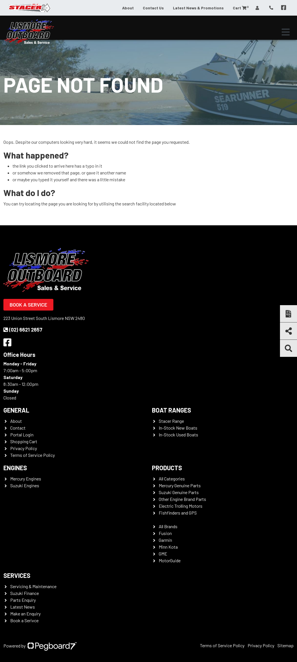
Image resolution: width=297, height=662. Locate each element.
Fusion (165, 533)
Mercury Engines (25, 478)
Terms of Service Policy (32, 455)
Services (16, 575)
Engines (15, 467)
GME (163, 553)
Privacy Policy (23, 448)
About (128, 7)
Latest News (22, 606)
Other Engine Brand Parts (182, 499)
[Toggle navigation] (286, 32)
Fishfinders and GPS (178, 512)
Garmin (165, 540)
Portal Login (22, 434)
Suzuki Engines (24, 485)
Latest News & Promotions (198, 7)
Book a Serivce (24, 620)
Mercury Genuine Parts (180, 485)
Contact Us (153, 7)
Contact (18, 427)
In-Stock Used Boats (178, 434)
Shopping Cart (23, 441)
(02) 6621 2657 (22, 329)
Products (167, 467)
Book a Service (28, 304)
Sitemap (285, 645)
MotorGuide (170, 560)
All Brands (168, 526)
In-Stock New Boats (178, 427)
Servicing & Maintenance (33, 586)
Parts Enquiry (23, 600)
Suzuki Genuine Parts (179, 492)
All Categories (172, 478)
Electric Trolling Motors (180, 506)
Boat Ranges (171, 410)
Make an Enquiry (25, 613)
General (16, 410)
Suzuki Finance (24, 593)
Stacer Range (171, 421)
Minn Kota (168, 546)
